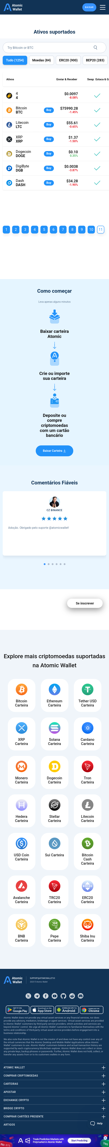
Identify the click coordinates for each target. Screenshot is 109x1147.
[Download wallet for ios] (42, 1010)
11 (101, 229)
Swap (90, 79)
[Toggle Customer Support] (96, 1123)
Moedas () (41, 60)
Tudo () (15, 60)
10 (91, 229)
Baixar (89, 7)
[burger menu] (102, 7)
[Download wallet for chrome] (91, 1010)
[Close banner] (105, 1138)
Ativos (10, 79)
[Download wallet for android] (17, 1010)
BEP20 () (95, 60)
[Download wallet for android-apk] (67, 1010)
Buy (48, 110)
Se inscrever (85, 603)
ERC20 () (68, 60)
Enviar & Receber (66, 79)
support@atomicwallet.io (42, 978)
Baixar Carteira (54, 450)
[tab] (45, 564)
